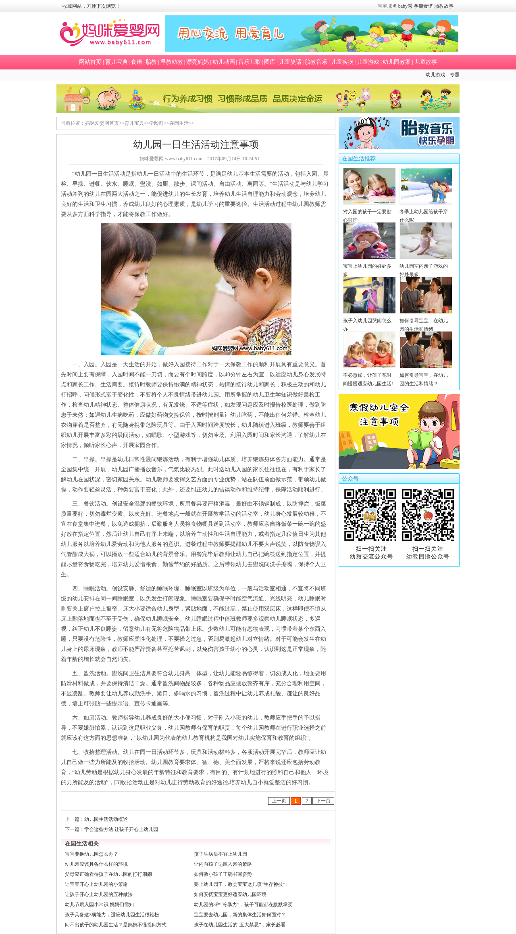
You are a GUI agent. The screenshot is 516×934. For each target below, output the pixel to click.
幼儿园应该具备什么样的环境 (96, 864)
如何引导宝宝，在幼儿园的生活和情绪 (425, 320)
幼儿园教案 (397, 62)
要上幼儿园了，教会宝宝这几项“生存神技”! (240, 884)
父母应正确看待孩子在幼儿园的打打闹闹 (108, 874)
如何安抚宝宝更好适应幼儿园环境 (230, 894)
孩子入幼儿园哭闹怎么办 (369, 320)
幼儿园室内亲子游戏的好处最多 (425, 266)
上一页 (279, 801)
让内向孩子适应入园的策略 (223, 864)
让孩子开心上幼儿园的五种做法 (99, 894)
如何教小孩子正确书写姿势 (223, 874)
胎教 (151, 62)
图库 (269, 62)
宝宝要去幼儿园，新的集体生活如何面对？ (240, 914)
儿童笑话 (290, 62)
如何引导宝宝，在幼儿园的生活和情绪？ (425, 375)
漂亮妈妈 (197, 62)
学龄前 (156, 123)
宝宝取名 (387, 6)
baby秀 (405, 6)
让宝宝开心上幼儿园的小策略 (96, 884)
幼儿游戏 (435, 75)
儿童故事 (425, 62)
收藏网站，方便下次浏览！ (91, 6)
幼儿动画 (223, 62)
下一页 (323, 801)
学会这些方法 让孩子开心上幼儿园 (121, 829)
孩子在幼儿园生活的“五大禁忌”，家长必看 (239, 925)
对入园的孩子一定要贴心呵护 (369, 211)
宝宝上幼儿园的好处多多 (369, 266)
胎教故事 (444, 6)
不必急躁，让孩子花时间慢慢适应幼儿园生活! (369, 375)
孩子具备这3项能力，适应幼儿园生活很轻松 (112, 914)
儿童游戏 (368, 62)
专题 (455, 75)
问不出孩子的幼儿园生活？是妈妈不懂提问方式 (115, 925)
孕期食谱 (423, 6)
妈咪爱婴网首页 (102, 123)
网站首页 (90, 62)
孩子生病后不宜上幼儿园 (220, 854)
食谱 (136, 62)
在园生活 (179, 123)
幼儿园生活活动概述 (106, 819)
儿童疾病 (342, 62)
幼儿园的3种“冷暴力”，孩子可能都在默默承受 (243, 904)
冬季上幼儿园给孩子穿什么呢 (425, 211)
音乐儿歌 (249, 62)
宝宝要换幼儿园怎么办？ (91, 854)
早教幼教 (171, 62)
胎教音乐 (316, 62)
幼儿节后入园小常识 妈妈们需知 (99, 904)
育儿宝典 (116, 62)
